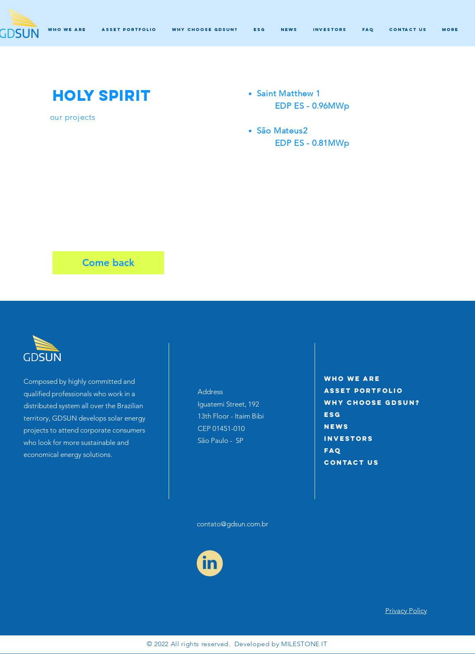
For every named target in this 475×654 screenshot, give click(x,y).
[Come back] (108, 262)
